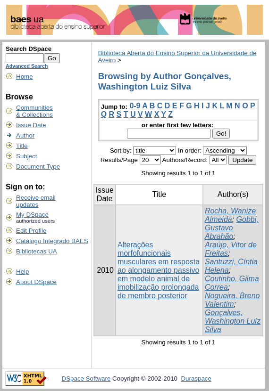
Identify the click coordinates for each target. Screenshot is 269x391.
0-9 (134, 106)
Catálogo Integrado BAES (52, 240)
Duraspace (196, 378)
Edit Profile (31, 230)
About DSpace (36, 281)
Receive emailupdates (36, 201)
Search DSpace (28, 48)
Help (22, 271)
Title (22, 145)
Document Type (38, 166)
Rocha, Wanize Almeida (230, 215)
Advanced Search (27, 66)
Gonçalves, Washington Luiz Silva (233, 321)
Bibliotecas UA (36, 251)
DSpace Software (86, 378)
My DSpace (32, 214)
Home (24, 76)
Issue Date (31, 125)
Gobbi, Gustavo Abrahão (232, 227)
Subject (26, 156)
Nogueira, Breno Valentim (232, 300)
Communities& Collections (34, 111)
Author (25, 135)
